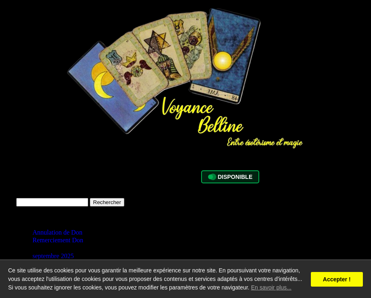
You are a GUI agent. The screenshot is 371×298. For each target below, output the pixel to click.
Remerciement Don (58, 240)
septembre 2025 (53, 255)
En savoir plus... (271, 287)
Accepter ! (337, 279)
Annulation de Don (57, 232)
